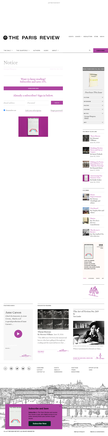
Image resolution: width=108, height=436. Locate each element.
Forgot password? (57, 110)
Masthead (74, 368)
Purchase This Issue (93, 92)
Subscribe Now (39, 424)
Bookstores (75, 372)
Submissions (58, 372)
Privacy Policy (79, 432)
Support (40, 370)
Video (90, 370)
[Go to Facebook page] (11, 368)
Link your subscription (33, 110)
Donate (78, 36)
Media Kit (57, 370)
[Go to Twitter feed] (17, 368)
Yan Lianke (77, 316)
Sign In (102, 36)
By (74, 314)
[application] (18, 344)
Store (96, 36)
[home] (31, 38)
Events (71, 36)
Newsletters (87, 36)
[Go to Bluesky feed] (23, 368)
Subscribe (101, 50)
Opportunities (93, 368)
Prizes (73, 370)
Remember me (11, 110)
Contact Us (41, 372)
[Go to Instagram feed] (5, 368)
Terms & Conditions (97, 432)
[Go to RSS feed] (29, 368)
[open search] (90, 50)
